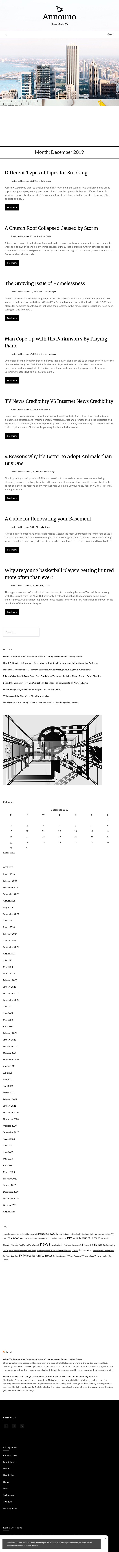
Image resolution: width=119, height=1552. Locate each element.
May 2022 (8, 1020)
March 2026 (9, 874)
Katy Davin (46, 181)
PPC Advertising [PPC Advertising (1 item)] (30, 1251)
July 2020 (7, 1145)
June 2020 (8, 1152)
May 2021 (8, 1079)
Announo (59, 16)
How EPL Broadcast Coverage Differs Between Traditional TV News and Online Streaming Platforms (50, 663)
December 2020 (11, 1112)
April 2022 (8, 1026)
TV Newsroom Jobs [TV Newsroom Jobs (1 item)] (101, 1256)
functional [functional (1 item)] (23, 1238)
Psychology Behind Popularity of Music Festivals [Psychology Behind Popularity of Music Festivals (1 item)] (54, 1251)
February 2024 (10, 933)
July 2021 (7, 1072)
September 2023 (11, 947)
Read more (12, 207)
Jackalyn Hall (47, 409)
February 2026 (10, 881)
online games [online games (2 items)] (97, 1244)
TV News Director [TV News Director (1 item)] (59, 1256)
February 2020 (10, 1178)
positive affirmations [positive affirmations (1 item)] (16, 1251)
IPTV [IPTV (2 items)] (69, 1238)
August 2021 (9, 1066)
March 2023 (9, 973)
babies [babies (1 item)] (5, 1234)
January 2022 (9, 1039)
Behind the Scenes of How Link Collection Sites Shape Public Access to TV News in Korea (45, 682)
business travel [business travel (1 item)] (13, 1234)
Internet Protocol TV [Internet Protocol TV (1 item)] (49, 1238)
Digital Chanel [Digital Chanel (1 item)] (84, 1234)
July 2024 (7, 920)
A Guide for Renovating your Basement (48, 519)
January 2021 (9, 1105)
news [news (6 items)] (45, 1243)
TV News (7, 1501)
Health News (9, 1475)
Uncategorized (10, 1508)
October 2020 (10, 1125)
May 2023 (8, 967)
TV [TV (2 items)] (20, 1255)
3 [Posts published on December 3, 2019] (27, 825)
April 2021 (8, 1086)
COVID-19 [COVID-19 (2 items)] (56, 1233)
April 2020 (8, 1165)
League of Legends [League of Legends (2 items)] (89, 1238)
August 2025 (9, 900)
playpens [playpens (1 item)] (109, 1245)
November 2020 (11, 1119)
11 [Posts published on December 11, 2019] (43, 831)
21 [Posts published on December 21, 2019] (91, 836)
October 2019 (10, 1205)
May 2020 (8, 1158)
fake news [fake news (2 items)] (13, 1238)
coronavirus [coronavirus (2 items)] (43, 1233)
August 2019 (9, 1211)
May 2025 (8, 907)
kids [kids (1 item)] (77, 1238)
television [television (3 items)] (85, 1250)
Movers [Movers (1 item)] (25, 1245)
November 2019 (11, 1198)
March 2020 (9, 1172)
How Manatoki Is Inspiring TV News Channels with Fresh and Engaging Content (40, 702)
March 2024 (9, 927)
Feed (8, 1352)
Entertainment (10, 1462)
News (6, 1488)
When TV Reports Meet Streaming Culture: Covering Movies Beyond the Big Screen (42, 656)
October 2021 (10, 1052)
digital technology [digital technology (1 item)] (96, 1234)
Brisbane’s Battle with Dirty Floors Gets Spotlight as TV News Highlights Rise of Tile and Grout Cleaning (52, 676)
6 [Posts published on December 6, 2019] (75, 825)
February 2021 (10, 1099)
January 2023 (9, 986)
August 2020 (9, 1139)
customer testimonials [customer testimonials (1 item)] (71, 1234)
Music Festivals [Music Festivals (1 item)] (33, 1245)
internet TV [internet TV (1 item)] (62, 1238)
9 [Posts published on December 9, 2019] (11, 831)
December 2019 (11, 1191)
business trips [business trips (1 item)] (24, 1234)
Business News (10, 1455)
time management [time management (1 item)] (107, 1251)
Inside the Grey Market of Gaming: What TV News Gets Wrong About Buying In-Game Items (47, 669)
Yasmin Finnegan (48, 291)
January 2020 (9, 1185)
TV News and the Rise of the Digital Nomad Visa (26, 696)
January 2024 (9, 940)
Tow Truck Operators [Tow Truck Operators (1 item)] (10, 1256)
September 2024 (11, 914)
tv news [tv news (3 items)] (47, 1255)
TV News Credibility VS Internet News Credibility (59, 401)
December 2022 (11, 993)
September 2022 (11, 1000)
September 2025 (11, 894)
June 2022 (8, 1013)
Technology (8, 1495)
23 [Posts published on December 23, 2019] (11, 842)
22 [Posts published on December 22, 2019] (108, 836)
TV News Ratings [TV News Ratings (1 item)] (88, 1256)
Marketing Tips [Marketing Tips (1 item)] (16, 1245)
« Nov (6, 852)
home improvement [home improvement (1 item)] (35, 1238)
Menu (110, 34)
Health (6, 1468)
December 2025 (11, 887)
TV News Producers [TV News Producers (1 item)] (74, 1256)
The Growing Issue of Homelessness (45, 283)
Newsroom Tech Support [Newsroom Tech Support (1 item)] (80, 1245)
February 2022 (10, 1033)
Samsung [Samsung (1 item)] (75, 1251)
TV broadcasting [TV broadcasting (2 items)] (31, 1255)
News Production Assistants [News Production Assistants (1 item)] (61, 1245)
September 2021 (11, 1059)
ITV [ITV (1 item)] (74, 1238)
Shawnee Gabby (47, 471)
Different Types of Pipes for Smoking (46, 173)
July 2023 (7, 960)
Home (6, 1481)
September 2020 (11, 1132)
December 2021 (11, 1046)
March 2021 (9, 1092)
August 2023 (9, 953)
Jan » (12, 852)
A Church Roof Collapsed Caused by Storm (51, 228)
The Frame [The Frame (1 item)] (97, 1251)
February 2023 (10, 980)
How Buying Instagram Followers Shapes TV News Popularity (32, 689)
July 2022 (7, 1006)
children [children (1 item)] (33, 1234)
